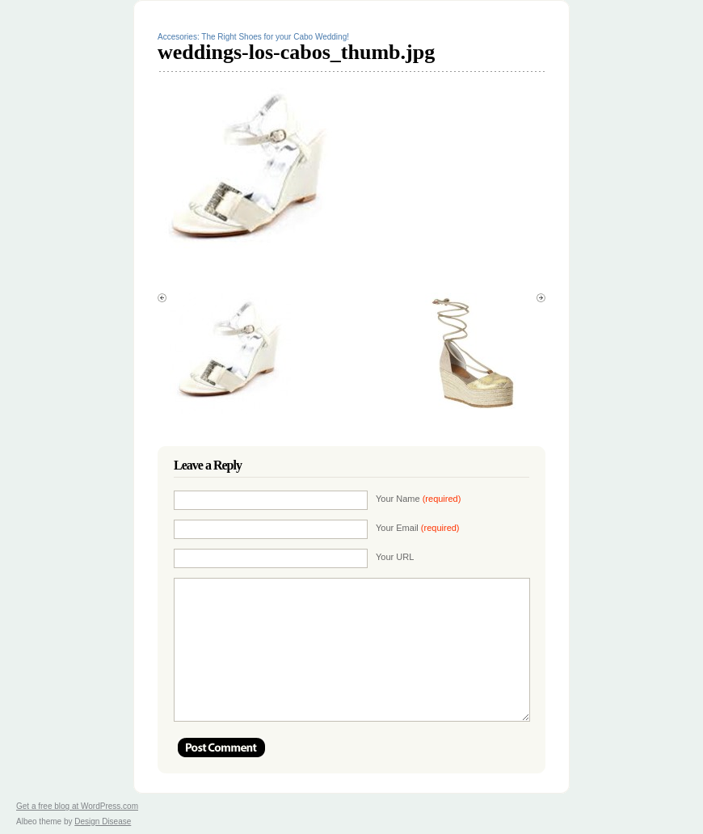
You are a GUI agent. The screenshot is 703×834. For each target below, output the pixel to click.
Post (221, 747)
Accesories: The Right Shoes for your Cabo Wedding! (253, 36)
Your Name (418, 498)
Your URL (395, 557)
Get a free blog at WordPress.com (77, 806)
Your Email (418, 528)
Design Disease (102, 821)
